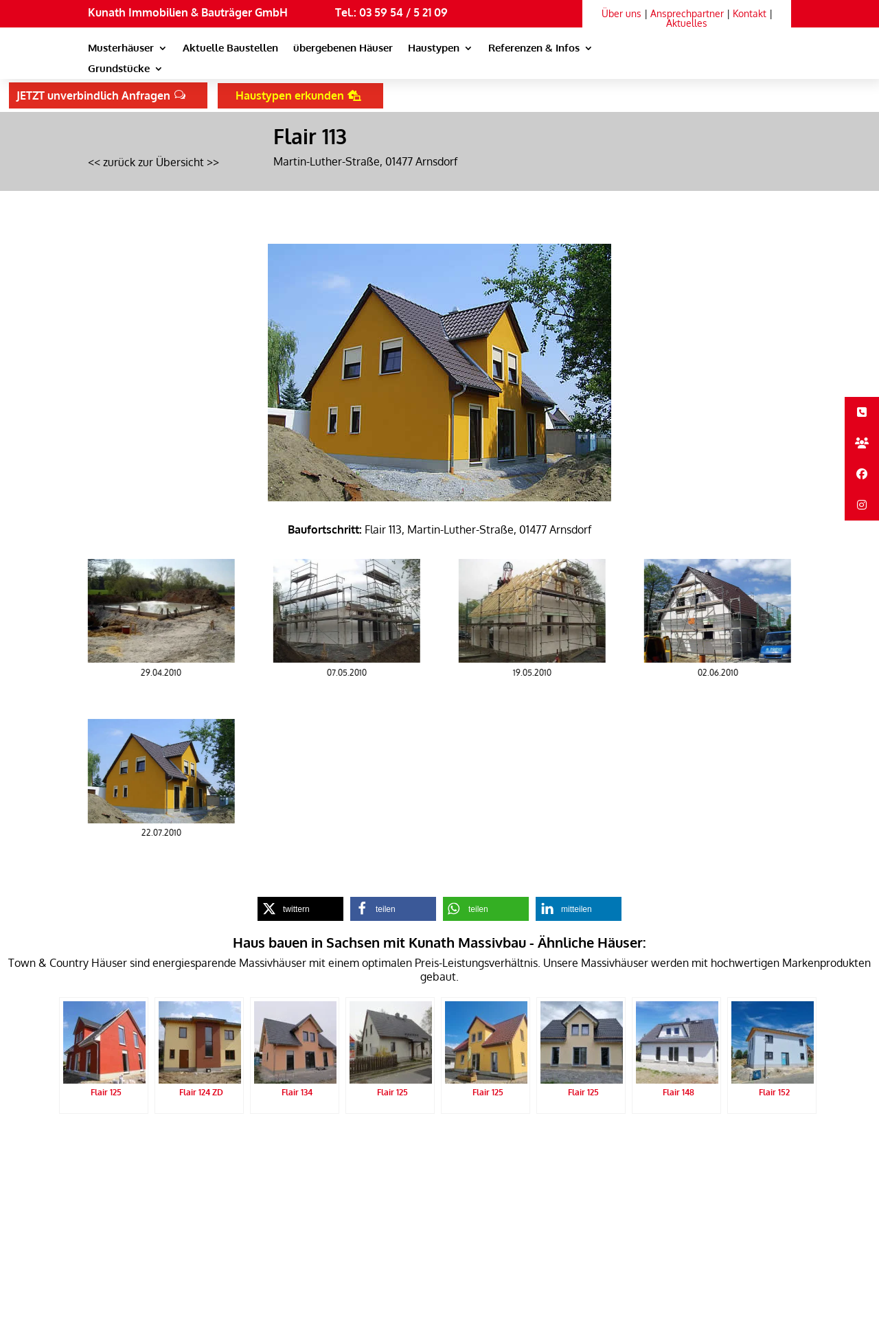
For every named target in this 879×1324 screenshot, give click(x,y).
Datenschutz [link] (237, 1147)
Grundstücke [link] (119, 69)
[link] (695, 60)
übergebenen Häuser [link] (343, 48)
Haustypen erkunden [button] (290, 95)
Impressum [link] (292, 1147)
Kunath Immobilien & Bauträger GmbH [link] (188, 12)
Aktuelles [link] (686, 23)
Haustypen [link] (433, 48)
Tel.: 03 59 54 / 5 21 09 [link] (391, 12)
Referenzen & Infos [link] (534, 48)
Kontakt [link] (749, 13)
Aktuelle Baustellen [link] (230, 48)
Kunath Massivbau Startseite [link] (146, 1147)
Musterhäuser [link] (121, 48)
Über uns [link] (621, 13)
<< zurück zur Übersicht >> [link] (153, 162)
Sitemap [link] (338, 1147)
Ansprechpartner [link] (687, 13)
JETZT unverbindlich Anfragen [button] (93, 95)
